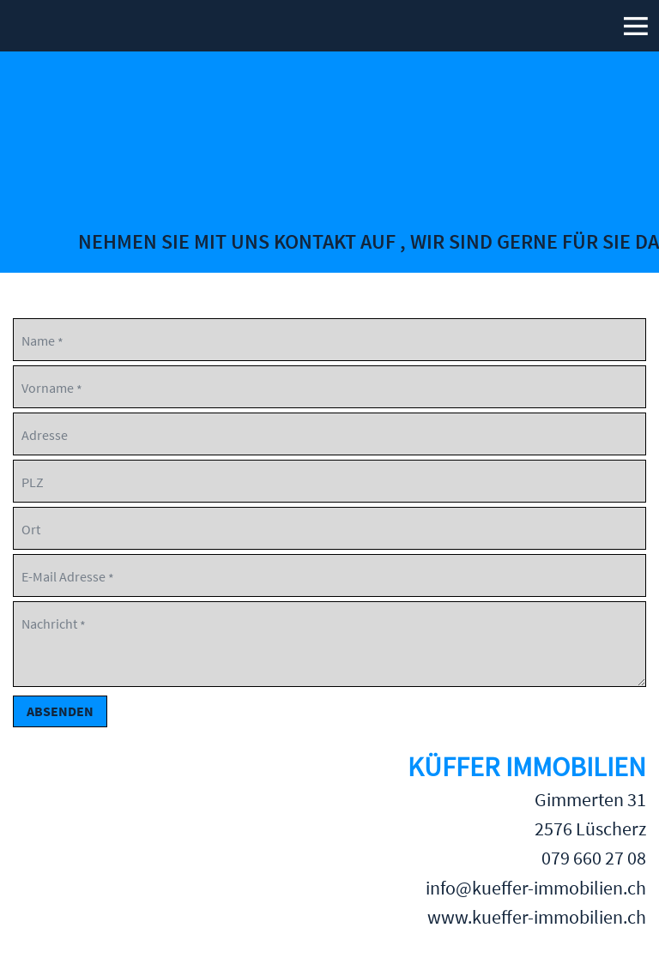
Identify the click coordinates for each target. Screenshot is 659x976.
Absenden (60, 711)
